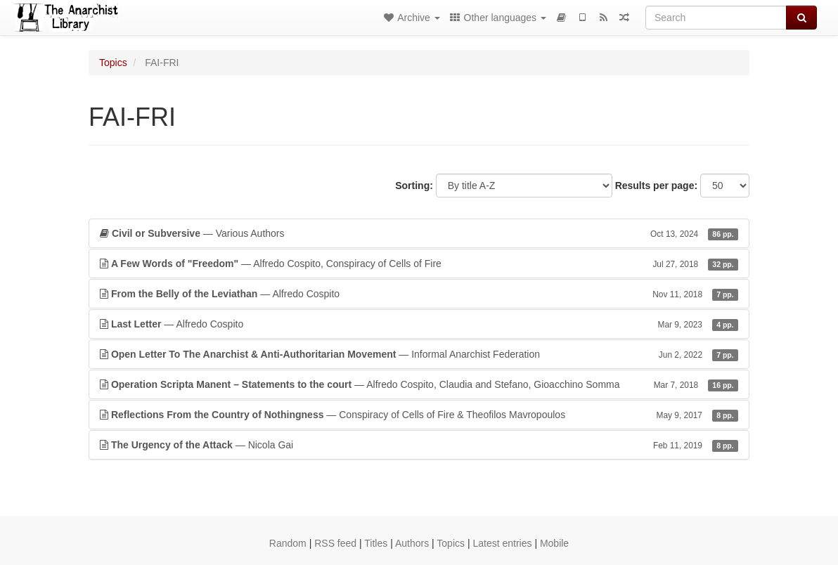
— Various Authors (419, 233)
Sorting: (414, 185)
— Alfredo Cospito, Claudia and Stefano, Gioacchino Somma (419, 384)
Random (288, 543)
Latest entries (501, 543)
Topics (113, 62)
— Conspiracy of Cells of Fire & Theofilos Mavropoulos (419, 415)
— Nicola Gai (419, 445)
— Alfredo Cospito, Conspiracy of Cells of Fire (419, 263)
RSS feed (335, 543)
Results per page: (656, 185)
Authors (412, 543)
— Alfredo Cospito (419, 294)
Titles (375, 543)
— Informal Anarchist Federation (419, 354)
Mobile (554, 543)
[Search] (716, 18)
